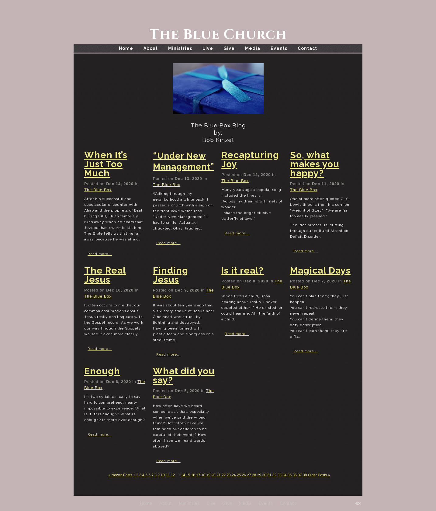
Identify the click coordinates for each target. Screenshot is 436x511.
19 (208, 475)
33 (279, 475)
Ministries (180, 48)
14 (183, 475)
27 (249, 475)
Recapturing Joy (250, 159)
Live (207, 48)
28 (254, 475)
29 (259, 475)
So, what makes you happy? (314, 164)
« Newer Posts (120, 475)
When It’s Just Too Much (105, 164)
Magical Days (320, 270)
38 (305, 475)
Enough (102, 371)
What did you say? (184, 375)
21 (218, 475)
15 (188, 475)
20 (213, 475)
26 (244, 475)
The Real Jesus (105, 275)
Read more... (100, 254)
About (151, 48)
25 (239, 475)
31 (269, 475)
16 (193, 475)
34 (284, 475)
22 (224, 475)
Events (279, 48)
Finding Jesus (170, 275)
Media (252, 48)
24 (234, 475)
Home (126, 48)
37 (300, 475)
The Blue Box (98, 190)
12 (173, 475)
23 (228, 475)
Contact (307, 48)
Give (229, 48)
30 (264, 475)
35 (290, 475)
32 (274, 475)
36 (295, 475)
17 (198, 475)
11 (168, 475)
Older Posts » (319, 475)
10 (162, 475)
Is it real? (242, 270)
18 (203, 475)
